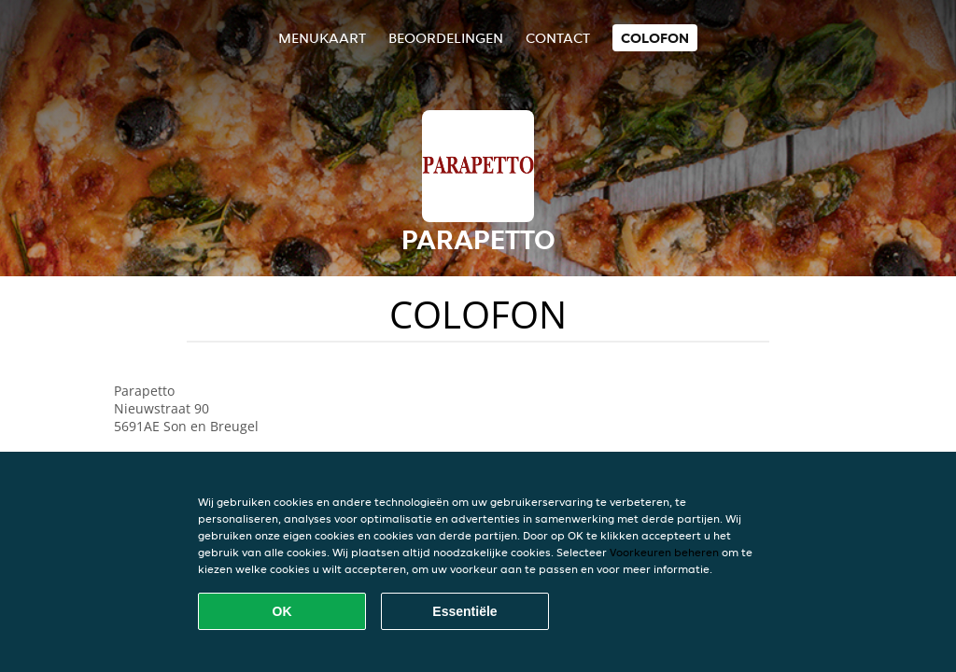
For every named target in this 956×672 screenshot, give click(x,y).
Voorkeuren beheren (664, 552)
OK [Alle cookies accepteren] (282, 611)
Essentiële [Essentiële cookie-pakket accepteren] (464, 611)
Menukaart (322, 38)
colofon (655, 38)
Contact (558, 38)
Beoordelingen (445, 38)
